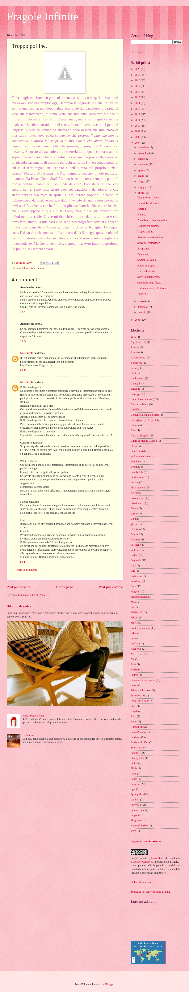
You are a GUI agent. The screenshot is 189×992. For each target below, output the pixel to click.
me (132, 607)
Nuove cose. (137, 654)
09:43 (23, 370)
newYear (135, 643)
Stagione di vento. (146, 259)
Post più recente (18, 587)
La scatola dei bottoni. (149, 203)
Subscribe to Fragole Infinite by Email (151, 891)
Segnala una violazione (146, 841)
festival (135, 482)
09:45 (23, 562)
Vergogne (136, 820)
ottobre (142, 158)
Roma (134, 721)
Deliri (134, 446)
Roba (133, 716)
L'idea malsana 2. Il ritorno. (151, 288)
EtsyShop (136, 461)
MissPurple (26, 353)
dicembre (143, 147)
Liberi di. (142, 208)
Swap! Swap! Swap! (33, 715)
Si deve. (141, 214)
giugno (142, 181)
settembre (143, 164)
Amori (134, 352)
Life (133, 570)
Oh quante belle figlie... (149, 282)
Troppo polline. (145, 231)
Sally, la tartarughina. (148, 276)
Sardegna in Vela (140, 742)
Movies (135, 622)
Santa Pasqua (138, 732)
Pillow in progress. (147, 265)
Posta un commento (26, 569)
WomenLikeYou (139, 825)
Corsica (135, 425)
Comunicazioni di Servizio (145, 414)
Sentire (134, 753)
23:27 (23, 341)
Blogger (109, 984)
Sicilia (134, 763)
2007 (138, 142)
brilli (133, 373)
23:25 (23, 312)
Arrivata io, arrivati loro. (150, 237)
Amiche (135, 347)
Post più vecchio (111, 587)
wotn (133, 831)
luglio (141, 175)
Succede (135, 805)
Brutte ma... (143, 254)
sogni (133, 773)
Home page (64, 587)
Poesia (134, 685)
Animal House (138, 357)
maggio (142, 187)
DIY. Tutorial (138, 451)
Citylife (135, 409)
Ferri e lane (137, 477)
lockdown (136, 581)
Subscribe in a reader (142, 882)
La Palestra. (29, 735)
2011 (138, 120)
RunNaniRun (138, 727)
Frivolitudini (137, 498)
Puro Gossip (137, 695)
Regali (134, 711)
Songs (134, 779)
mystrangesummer (140, 628)
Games (134, 508)
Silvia (134, 768)
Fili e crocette (138, 487)
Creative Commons (143, 861)
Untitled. (142, 293)
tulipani (135, 815)
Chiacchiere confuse (33, 268)
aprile (141, 192)
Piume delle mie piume (143, 680)
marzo (141, 301)
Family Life (137, 472)
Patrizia (135, 669)
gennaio (142, 312)
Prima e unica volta (141, 690)
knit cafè (135, 550)
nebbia (134, 633)
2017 (138, 86)
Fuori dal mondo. (146, 271)
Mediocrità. (137, 612)
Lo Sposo (136, 576)
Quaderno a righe (140, 701)
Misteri (134, 617)
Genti (134, 518)
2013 (138, 108)
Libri (133, 565)
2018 (138, 80)
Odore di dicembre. (19, 606)
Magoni (135, 591)
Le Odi (134, 555)
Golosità (135, 529)
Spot (133, 789)
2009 (138, 131)
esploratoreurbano (140, 456)
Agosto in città (138, 342)
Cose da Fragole (139, 435)
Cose (133, 430)
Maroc (134, 602)
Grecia (134, 534)
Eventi (134, 466)
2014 (138, 103)
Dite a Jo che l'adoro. (148, 197)
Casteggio (136, 394)
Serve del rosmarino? (148, 242)
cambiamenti (137, 378)
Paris (133, 664)
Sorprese (135, 784)
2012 (138, 114)
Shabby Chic (137, 758)
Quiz (133, 706)
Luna (133, 586)
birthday (135, 368)
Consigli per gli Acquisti (144, 420)
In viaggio (136, 544)
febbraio (142, 306)
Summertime (137, 810)
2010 (138, 125)
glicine (134, 524)
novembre (143, 153)
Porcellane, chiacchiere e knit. (153, 220)
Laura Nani (157, 858)
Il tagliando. (143, 248)
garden (134, 513)
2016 (138, 91)
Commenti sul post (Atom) (32, 595)
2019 (138, 74)
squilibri (135, 799)
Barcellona (136, 362)
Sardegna (136, 737)
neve (133, 638)
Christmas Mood (139, 404)
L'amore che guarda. (148, 225)
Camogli (135, 383)
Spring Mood (138, 794)
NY (133, 659)
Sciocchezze (137, 747)
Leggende (136, 560)
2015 (138, 97)
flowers (135, 492)
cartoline (135, 388)
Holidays (135, 539)
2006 (138, 319)
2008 (138, 137)
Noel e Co (136, 648)
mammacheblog (139, 596)
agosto (141, 170)
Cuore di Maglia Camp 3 (144, 440)
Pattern (134, 675)
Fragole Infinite (42, 16)
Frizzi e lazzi (137, 503)
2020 (138, 69)
